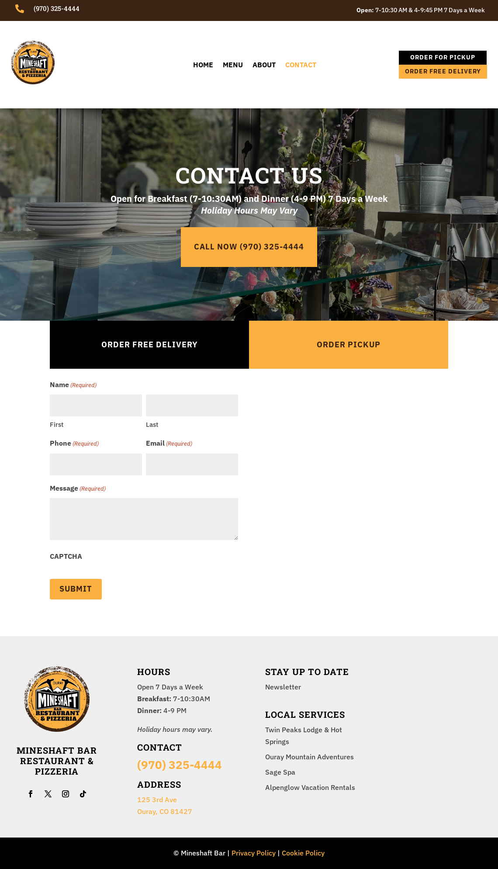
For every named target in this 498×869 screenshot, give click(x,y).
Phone (74, 444)
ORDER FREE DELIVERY (443, 71)
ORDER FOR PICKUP (442, 57)
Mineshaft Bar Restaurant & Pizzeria (57, 760)
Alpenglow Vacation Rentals (310, 787)
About (264, 65)
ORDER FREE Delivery (149, 344)
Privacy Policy (254, 852)
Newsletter (283, 686)
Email (169, 444)
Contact (300, 65)
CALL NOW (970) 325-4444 (249, 247)
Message (78, 489)
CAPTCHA (66, 556)
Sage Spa (280, 772)
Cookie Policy (303, 852)
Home (203, 65)
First (56, 424)
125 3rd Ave (157, 799)
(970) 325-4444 (179, 764)
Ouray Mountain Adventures (309, 756)
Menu (233, 65)
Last (152, 424)
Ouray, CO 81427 (164, 811)
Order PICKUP (348, 344)
